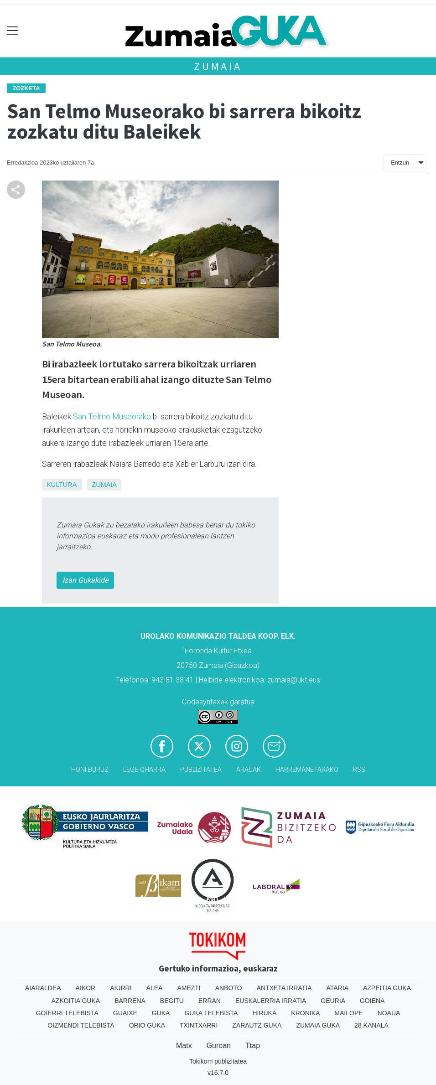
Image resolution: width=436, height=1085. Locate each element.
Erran (209, 1000)
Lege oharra (144, 770)
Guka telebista (211, 1013)
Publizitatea (201, 770)
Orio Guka (147, 1025)
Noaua (389, 1013)
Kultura (61, 484)
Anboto (228, 988)
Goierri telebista (67, 1013)
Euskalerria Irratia (270, 1000)
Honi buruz (90, 770)
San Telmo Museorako (112, 416)
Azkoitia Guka (76, 1000)
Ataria (337, 988)
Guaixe (125, 1013)
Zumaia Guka (318, 1025)
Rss (359, 770)
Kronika (305, 1013)
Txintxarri (199, 1025)
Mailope (348, 1013)
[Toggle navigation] (12, 31)
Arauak (248, 770)
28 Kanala (371, 1025)
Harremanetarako (306, 770)
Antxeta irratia (284, 988)
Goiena (372, 1000)
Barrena (129, 1000)
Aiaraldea (43, 988)
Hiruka (264, 1013)
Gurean (219, 1045)
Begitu (172, 1000)
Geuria (333, 1000)
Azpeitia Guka (387, 988)
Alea (154, 988)
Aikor (86, 988)
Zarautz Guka (256, 1025)
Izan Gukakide (85, 580)
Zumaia (218, 66)
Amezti (188, 988)
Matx (184, 1045)
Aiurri (120, 988)
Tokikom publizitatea (218, 1061)
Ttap (252, 1045)
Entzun (400, 162)
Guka (161, 1013)
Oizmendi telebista (80, 1025)
